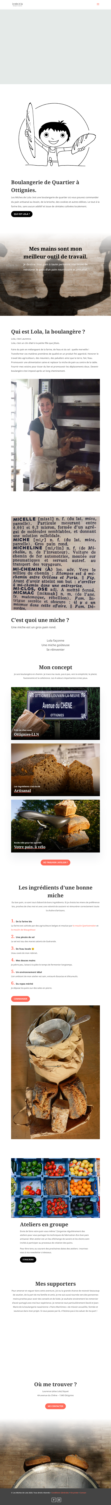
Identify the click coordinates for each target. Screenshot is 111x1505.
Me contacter (55, 1406)
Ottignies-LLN (26, 734)
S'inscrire (28, 1259)
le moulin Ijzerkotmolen (84, 925)
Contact (83, 1493)
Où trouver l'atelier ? (55, 862)
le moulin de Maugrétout (23, 929)
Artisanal (22, 790)
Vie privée (74, 1493)
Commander (20, 998)
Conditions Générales (60, 1493)
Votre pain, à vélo (29, 846)
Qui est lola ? (22, 214)
